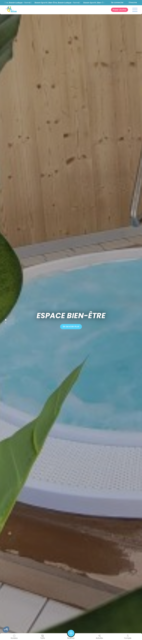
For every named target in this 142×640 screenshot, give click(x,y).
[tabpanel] (71, 320)
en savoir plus (71, 326)
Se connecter (117, 2)
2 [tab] (4, 322)
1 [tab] (4, 319)
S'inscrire (133, 2)
